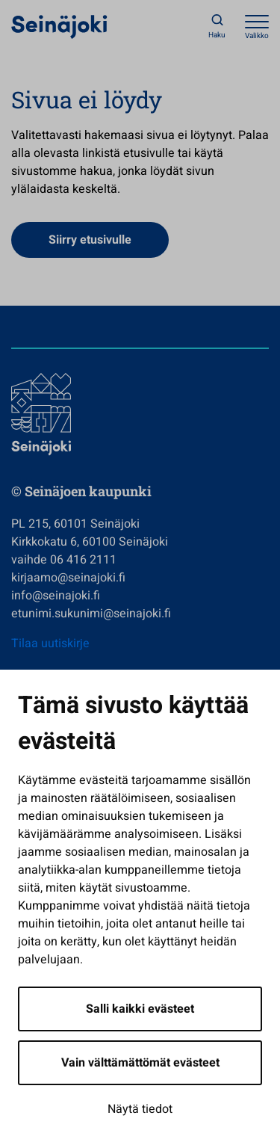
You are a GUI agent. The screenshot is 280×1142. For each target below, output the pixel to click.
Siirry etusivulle (90, 240)
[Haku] (217, 26)
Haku (216, 35)
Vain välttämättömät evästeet (140, 1063)
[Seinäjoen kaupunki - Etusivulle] (59, 26)
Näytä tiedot (140, 1109)
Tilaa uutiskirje (50, 643)
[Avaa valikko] (257, 26)
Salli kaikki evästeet (140, 1009)
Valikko (257, 36)
